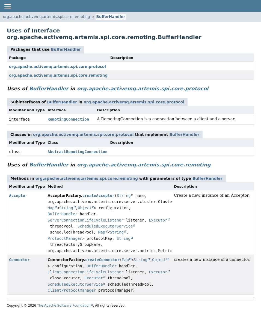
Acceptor (18, 195)
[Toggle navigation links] (7, 6)
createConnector (102, 260)
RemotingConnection (68, 119)
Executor (158, 220)
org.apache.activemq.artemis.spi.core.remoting (46, 17)
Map (51, 208)
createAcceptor (98, 195)
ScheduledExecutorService (105, 226)
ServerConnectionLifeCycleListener (85, 220)
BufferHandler (110, 17)
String (124, 195)
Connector (19, 260)
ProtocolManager (65, 238)
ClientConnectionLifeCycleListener (85, 272)
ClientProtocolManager (72, 290)
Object (85, 208)
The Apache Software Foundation (64, 305)
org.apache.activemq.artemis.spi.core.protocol (57, 67)
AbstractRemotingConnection (77, 151)
